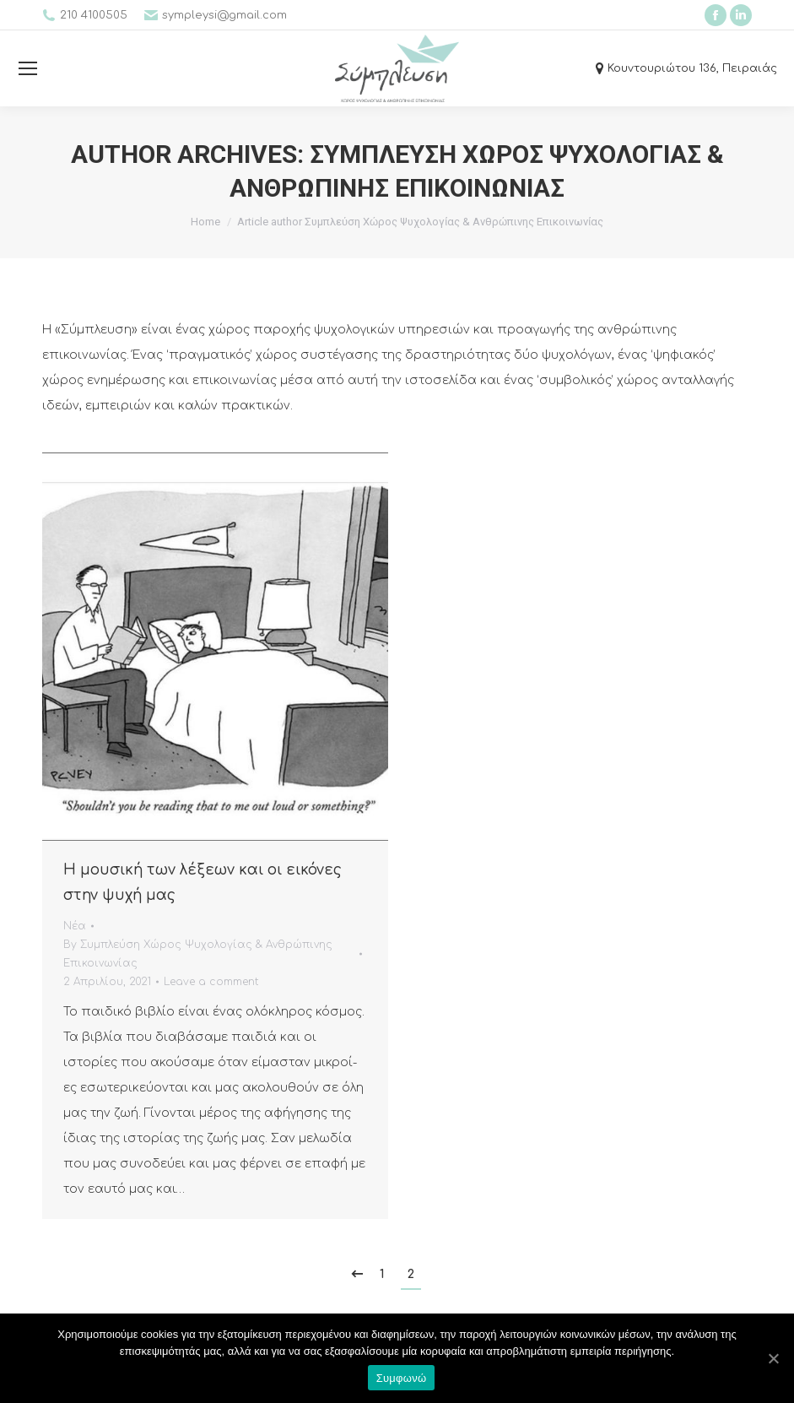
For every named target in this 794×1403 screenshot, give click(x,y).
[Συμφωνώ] (772, 1358)
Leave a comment (211, 982)
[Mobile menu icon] (28, 68)
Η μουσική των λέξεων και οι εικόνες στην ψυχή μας (202, 882)
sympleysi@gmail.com (224, 15)
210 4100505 (93, 15)
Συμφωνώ (401, 1378)
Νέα (74, 926)
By (197, 954)
